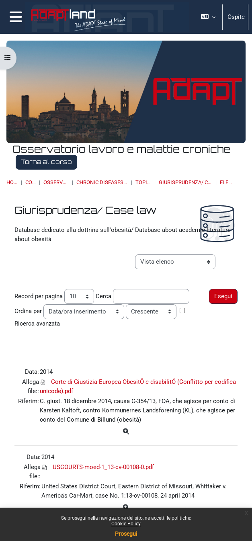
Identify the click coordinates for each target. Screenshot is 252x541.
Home (12, 182)
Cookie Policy (126, 524)
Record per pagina (38, 296)
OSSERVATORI (56, 182)
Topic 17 (143, 182)
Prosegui (126, 534)
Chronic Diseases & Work (102, 182)
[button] (208, 17)
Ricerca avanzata (37, 323)
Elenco (227, 182)
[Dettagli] (126, 432)
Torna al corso (46, 162)
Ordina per (28, 311)
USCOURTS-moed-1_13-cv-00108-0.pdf (103, 467)
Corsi (30, 182)
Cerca (103, 296)
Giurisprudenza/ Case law (185, 182)
